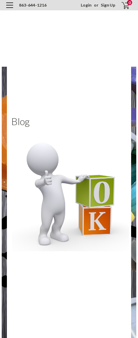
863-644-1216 (33, 5)
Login (86, 5)
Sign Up (108, 5)
